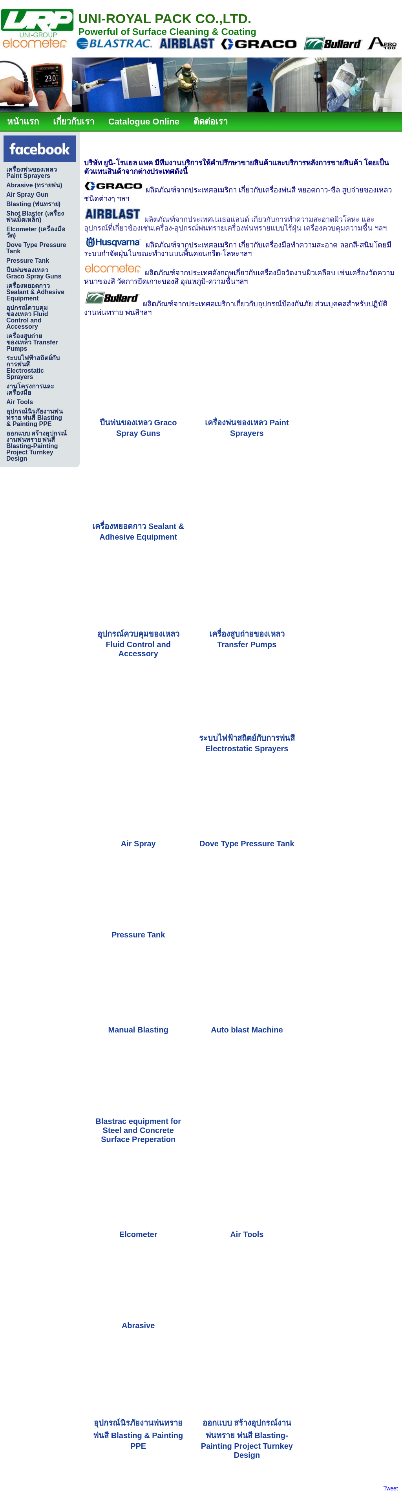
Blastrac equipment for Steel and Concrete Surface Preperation (138, 1130)
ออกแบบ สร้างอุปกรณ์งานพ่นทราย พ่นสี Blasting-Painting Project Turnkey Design (247, 1439)
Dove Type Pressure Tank (246, 843)
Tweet (390, 1488)
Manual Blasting (138, 1029)
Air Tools (246, 1234)
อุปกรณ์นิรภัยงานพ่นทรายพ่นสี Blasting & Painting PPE (138, 1434)
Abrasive (138, 1325)
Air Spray (138, 843)
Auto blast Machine (247, 1029)
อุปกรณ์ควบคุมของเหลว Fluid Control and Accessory (138, 644)
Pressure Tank (138, 934)
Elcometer (138, 1234)
